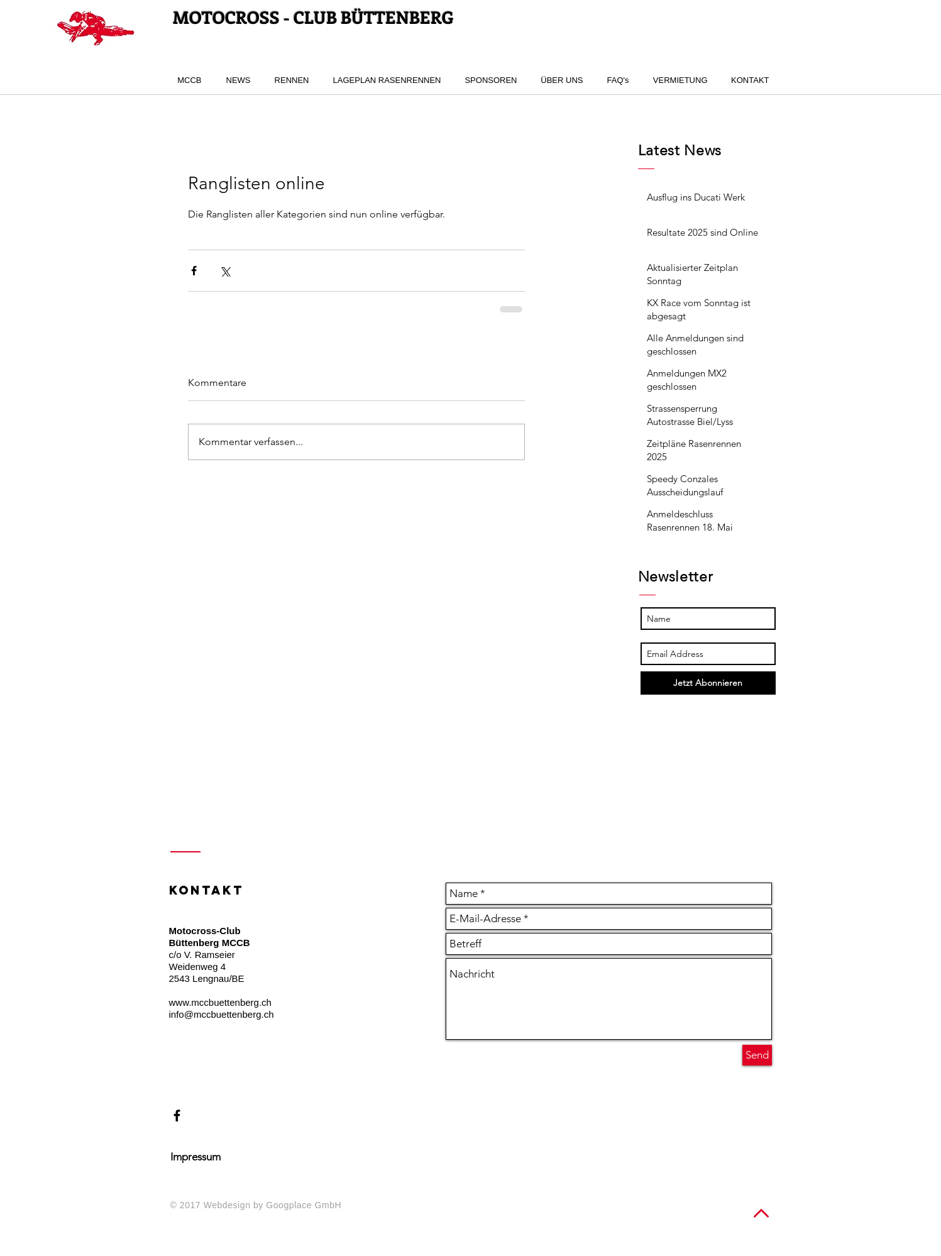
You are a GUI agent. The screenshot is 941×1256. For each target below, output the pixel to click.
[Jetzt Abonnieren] (708, 683)
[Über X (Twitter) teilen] (225, 271)
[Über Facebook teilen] (194, 271)
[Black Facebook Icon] (177, 1115)
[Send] (757, 1055)
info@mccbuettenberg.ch (221, 1014)
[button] (289, 80)
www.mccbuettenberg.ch (220, 1002)
